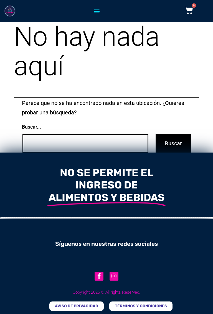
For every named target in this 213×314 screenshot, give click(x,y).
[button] (97, 11)
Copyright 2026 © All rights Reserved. (106, 292)
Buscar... (31, 127)
